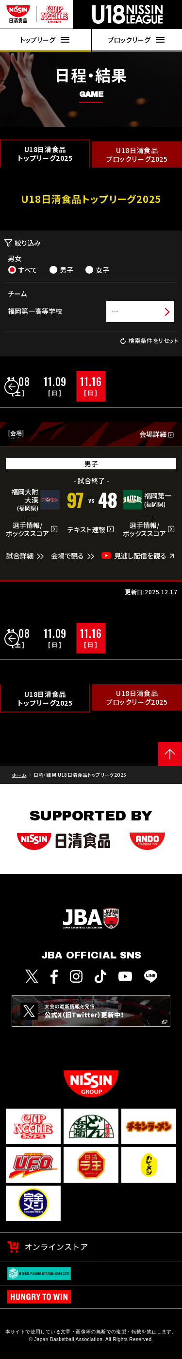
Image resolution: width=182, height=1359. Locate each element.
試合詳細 (26, 562)
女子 (97, 269)
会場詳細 (156, 437)
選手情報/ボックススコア (32, 535)
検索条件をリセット (149, 341)
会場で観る (74, 562)
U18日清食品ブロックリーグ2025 (136, 154)
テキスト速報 (91, 535)
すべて (22, 269)
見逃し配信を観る (138, 561)
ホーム (19, 780)
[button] (11, 387)
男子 (61, 269)
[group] (55, 386)
